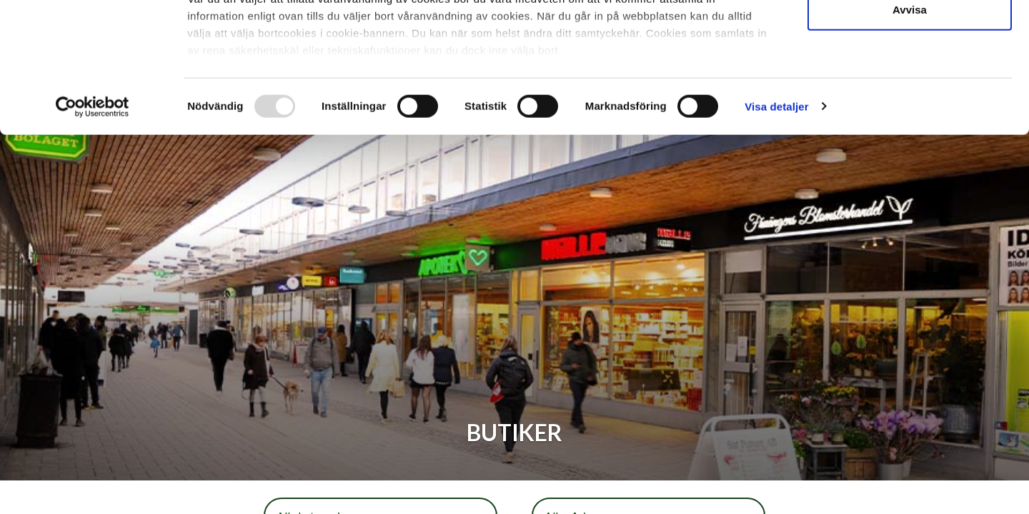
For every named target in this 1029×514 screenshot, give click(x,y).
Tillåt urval (910, 85)
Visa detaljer (776, 228)
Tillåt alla (910, 37)
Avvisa (910, 131)
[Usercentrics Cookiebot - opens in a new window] (92, 228)
